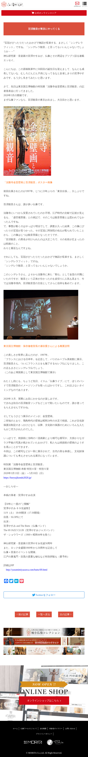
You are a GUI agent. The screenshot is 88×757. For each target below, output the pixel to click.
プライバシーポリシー (44, 734)
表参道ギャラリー (55, 729)
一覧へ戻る (44, 614)
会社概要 (43, 729)
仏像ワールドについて (29, 729)
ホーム (15, 729)
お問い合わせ (70, 729)
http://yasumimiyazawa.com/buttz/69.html (25, 569)
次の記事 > (66, 614)
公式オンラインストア (44, 13)
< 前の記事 (22, 614)
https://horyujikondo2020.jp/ (18, 477)
